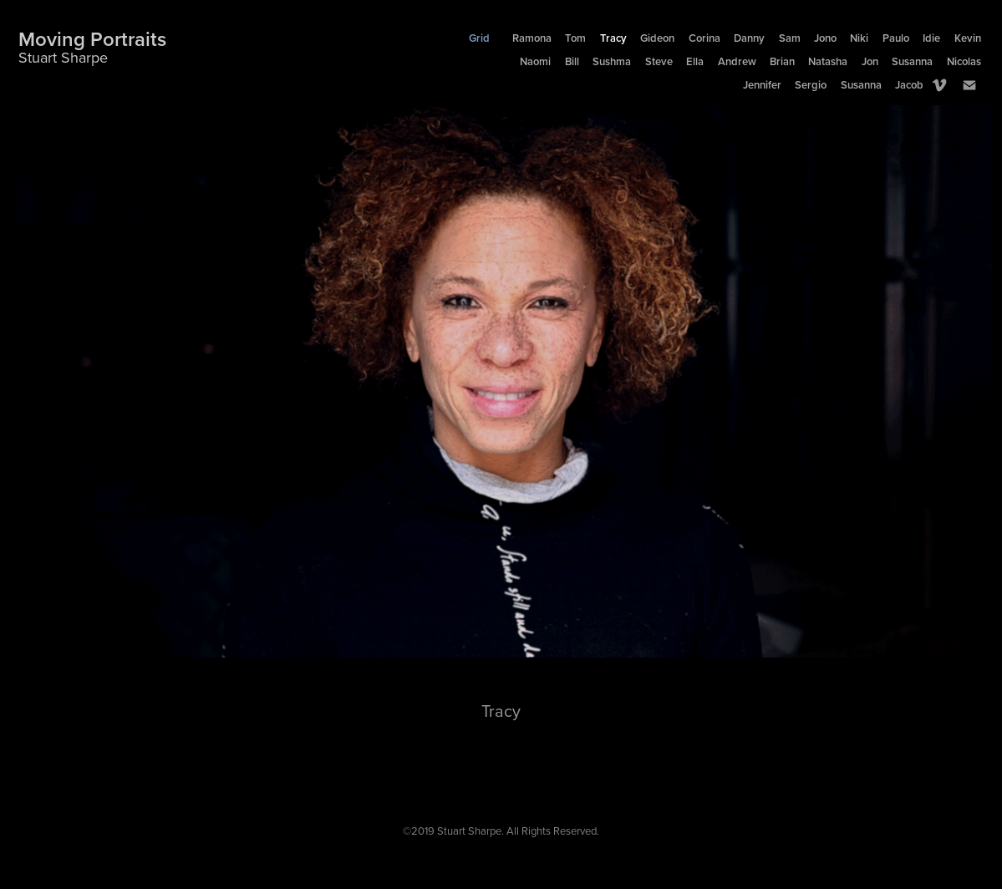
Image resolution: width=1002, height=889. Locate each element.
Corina (704, 38)
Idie (931, 38)
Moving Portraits (92, 38)
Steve (659, 61)
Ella (695, 61)
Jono (825, 38)
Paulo (895, 38)
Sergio (811, 85)
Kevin (967, 38)
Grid (479, 38)
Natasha (827, 61)
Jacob (909, 85)
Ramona (532, 38)
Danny (749, 38)
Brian (782, 61)
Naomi (535, 61)
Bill (572, 61)
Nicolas (964, 61)
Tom (575, 38)
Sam (790, 38)
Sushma (612, 61)
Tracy (613, 38)
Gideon (657, 38)
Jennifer (762, 85)
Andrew (737, 61)
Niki (859, 38)
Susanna (912, 61)
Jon (870, 61)
